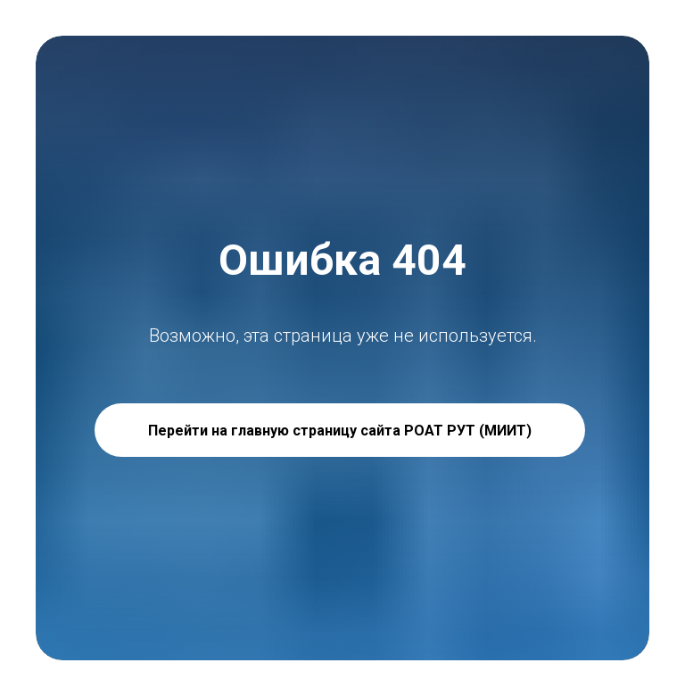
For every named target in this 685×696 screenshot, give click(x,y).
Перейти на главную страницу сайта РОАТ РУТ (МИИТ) (340, 430)
